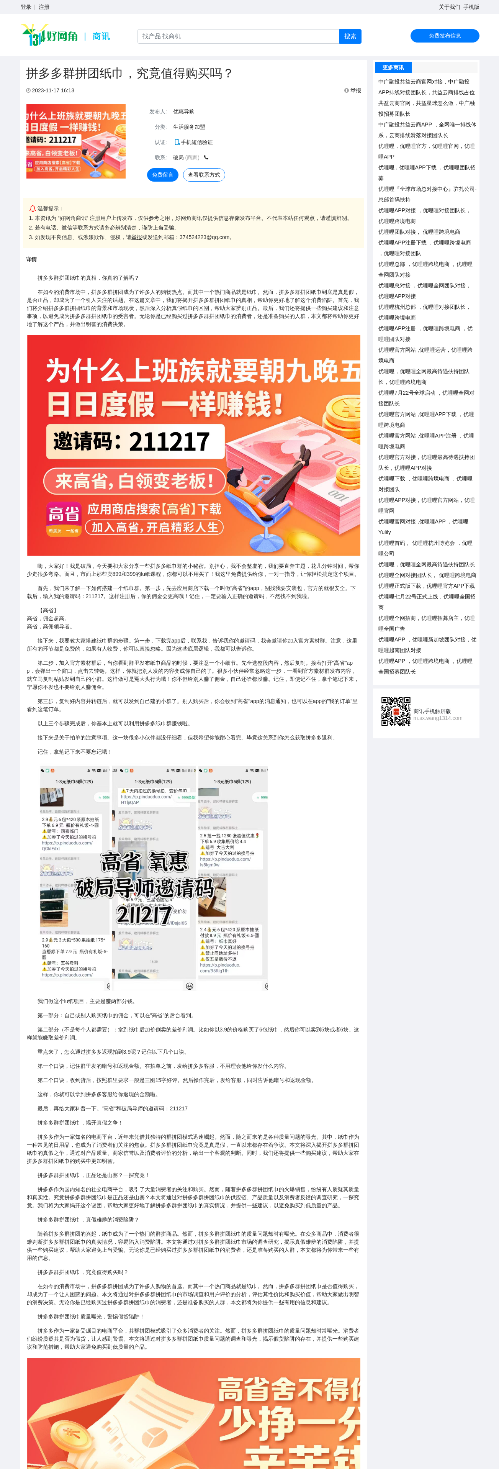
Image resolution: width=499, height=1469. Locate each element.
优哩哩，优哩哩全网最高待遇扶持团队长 (426, 564)
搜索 (350, 36)
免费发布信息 (445, 36)
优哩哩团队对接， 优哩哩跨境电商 (419, 232)
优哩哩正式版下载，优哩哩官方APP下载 (426, 586)
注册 (44, 7)
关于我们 (449, 7)
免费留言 (162, 175)
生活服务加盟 (189, 127)
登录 (26, 7)
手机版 (471, 7)
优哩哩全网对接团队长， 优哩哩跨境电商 (427, 575)
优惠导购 (184, 111)
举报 (352, 90)
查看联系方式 (204, 175)
